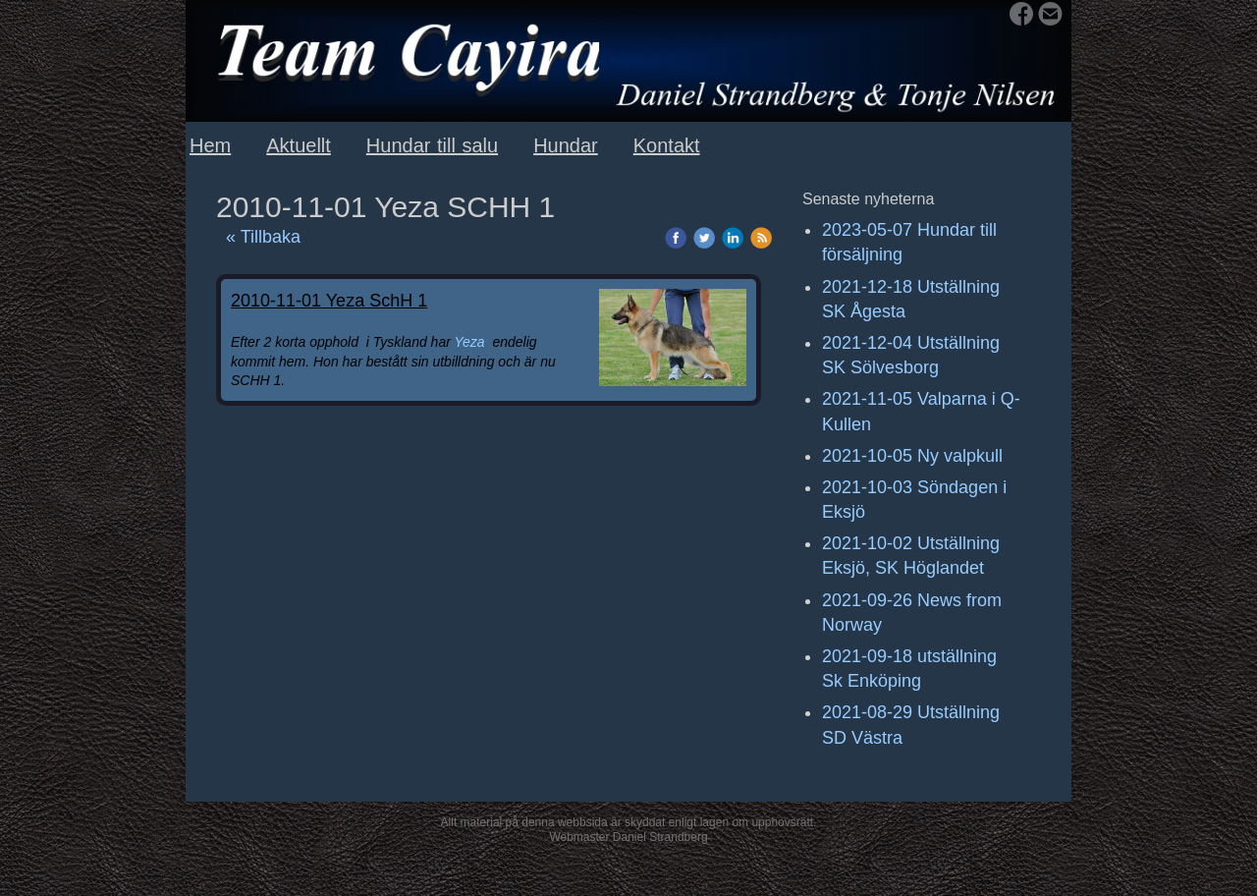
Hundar (565, 145)
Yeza (470, 342)
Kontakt (666, 145)
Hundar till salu (432, 145)
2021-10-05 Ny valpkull (912, 456)
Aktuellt (298, 145)
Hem (210, 145)
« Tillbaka (263, 237)
